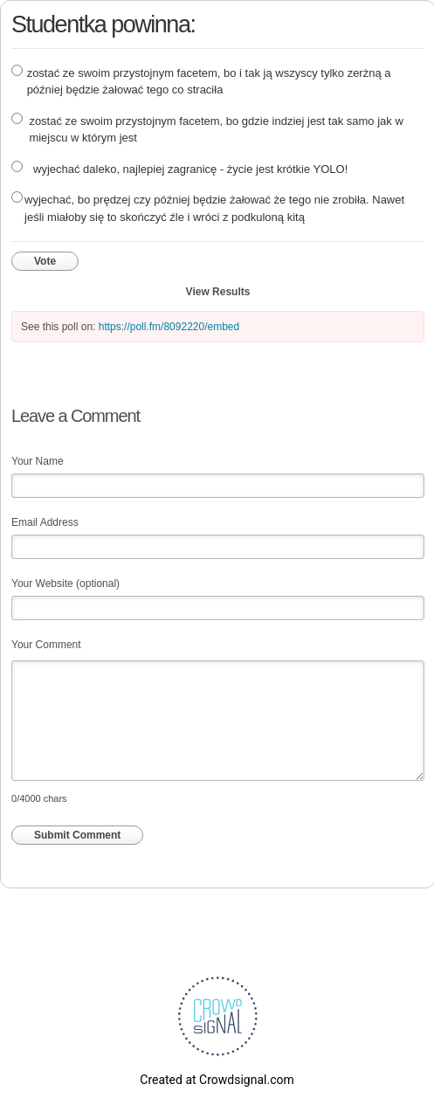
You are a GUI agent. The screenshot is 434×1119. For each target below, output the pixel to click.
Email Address (45, 522)
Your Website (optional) (65, 583)
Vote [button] (45, 261)
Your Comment (46, 645)
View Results (218, 292)
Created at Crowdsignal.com (216, 1080)
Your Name (37, 461)
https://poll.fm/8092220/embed (169, 327)
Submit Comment (77, 835)
